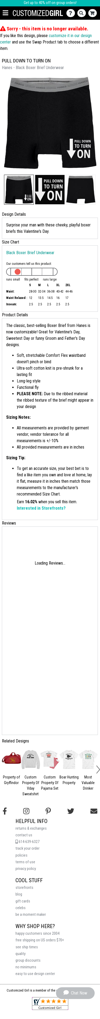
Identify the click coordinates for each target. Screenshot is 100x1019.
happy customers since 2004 (37, 933)
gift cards (22, 901)
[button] (19, 189)
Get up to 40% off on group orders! (50, 3)
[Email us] (93, 811)
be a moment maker (30, 914)
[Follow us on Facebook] (5, 811)
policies (21, 855)
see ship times (26, 947)
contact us (23, 835)
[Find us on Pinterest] (48, 811)
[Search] (82, 13)
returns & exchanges (31, 828)
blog (18, 894)
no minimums (25, 967)
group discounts (28, 960)
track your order (27, 848)
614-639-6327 (27, 842)
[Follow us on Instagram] (26, 811)
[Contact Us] (71, 13)
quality (20, 954)
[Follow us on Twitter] (70, 811)
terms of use (25, 862)
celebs (20, 908)
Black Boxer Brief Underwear (30, 252)
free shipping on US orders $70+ (39, 940)
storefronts (24, 887)
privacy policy (25, 868)
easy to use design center (35, 974)
